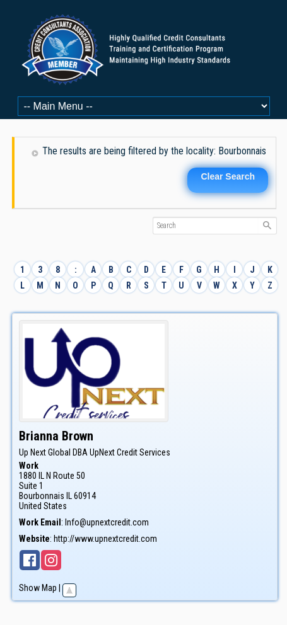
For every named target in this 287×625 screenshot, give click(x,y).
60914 (85, 496)
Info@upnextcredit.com (107, 522)
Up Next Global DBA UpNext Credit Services (94, 452)
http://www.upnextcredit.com (105, 539)
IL (69, 496)
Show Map (38, 588)
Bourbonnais (41, 496)
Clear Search (228, 176)
